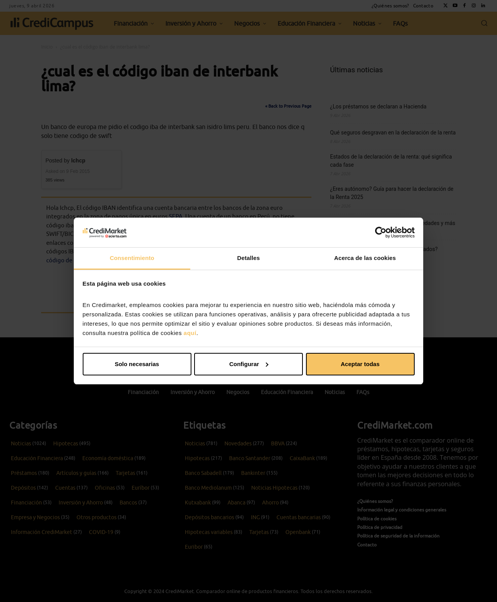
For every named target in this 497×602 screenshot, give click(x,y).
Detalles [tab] (248, 258)
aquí (190, 333)
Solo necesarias (137, 364)
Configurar (248, 364)
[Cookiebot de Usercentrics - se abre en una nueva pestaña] (381, 232)
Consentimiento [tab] (132, 258)
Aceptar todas (360, 364)
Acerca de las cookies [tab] (365, 258)
